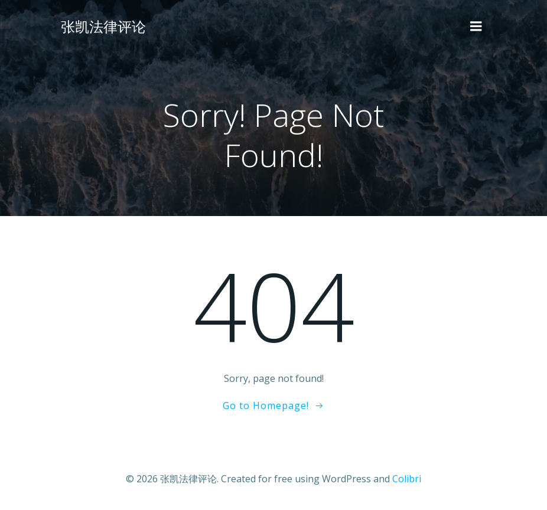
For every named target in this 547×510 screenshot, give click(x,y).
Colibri (406, 478)
